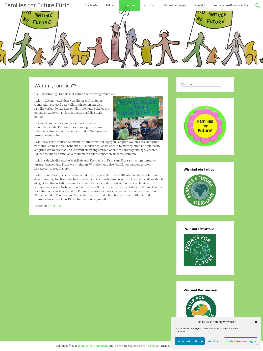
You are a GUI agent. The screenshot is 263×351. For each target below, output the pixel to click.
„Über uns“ (54, 205)
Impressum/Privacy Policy (231, 5)
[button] (256, 322)
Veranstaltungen (175, 5)
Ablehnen (214, 341)
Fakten (110, 5)
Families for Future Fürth (37, 5)
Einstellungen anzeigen (241, 341)
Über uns (130, 5)
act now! (149, 5)
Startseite (91, 5)
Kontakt (200, 5)
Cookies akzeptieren (190, 341)
